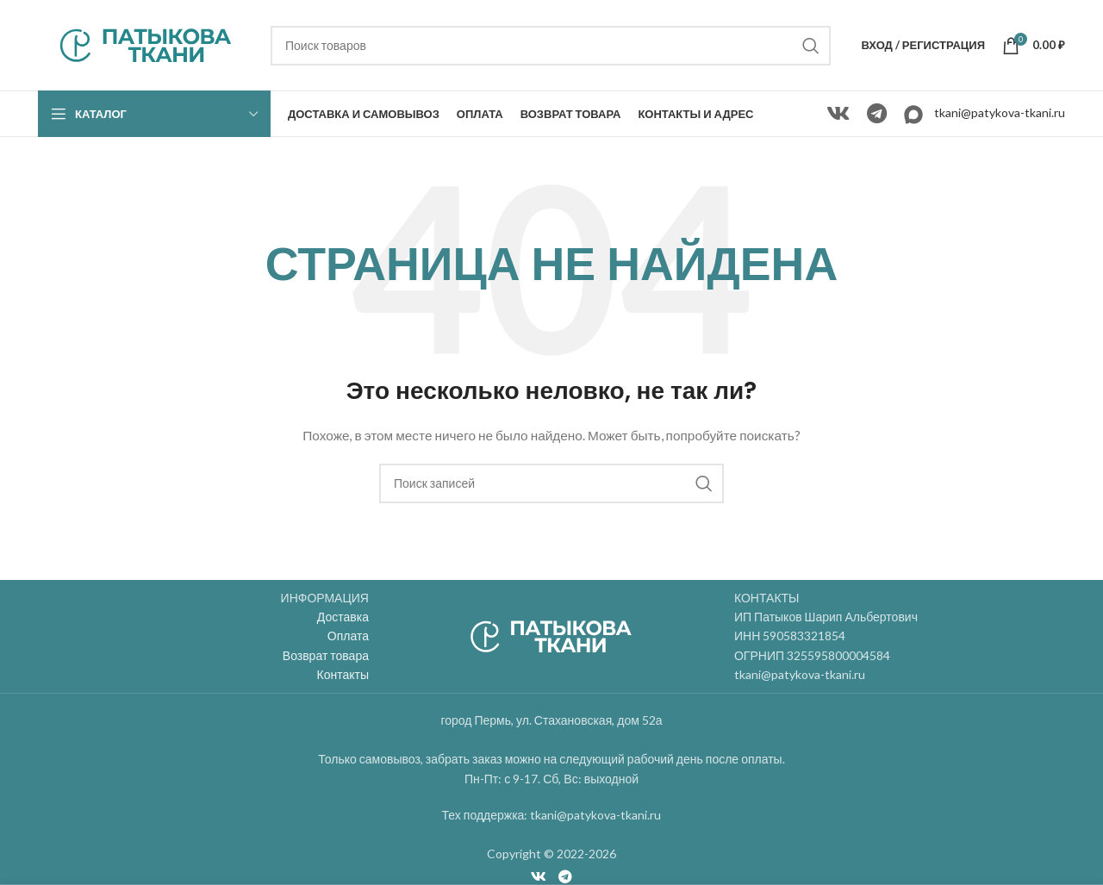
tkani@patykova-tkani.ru (999, 112)
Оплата (348, 635)
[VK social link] (838, 114)
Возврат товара (326, 655)
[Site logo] (145, 43)
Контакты (343, 674)
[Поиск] (551, 45)
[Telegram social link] (876, 114)
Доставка (343, 616)
